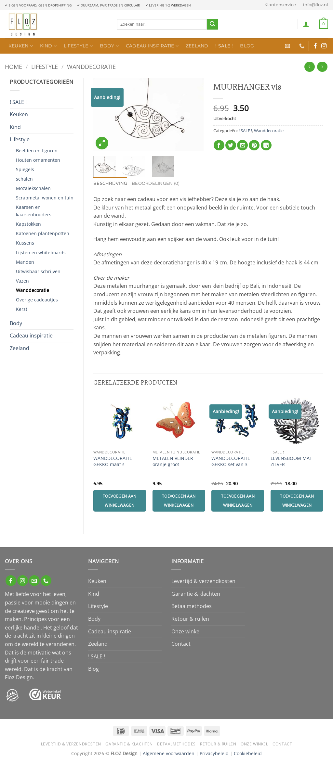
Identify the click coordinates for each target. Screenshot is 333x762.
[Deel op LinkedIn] (266, 145)
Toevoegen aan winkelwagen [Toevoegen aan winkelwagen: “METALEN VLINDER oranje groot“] (179, 501)
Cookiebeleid (248, 753)
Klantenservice (280, 4)
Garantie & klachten (195, 593)
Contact (181, 643)
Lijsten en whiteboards (41, 252)
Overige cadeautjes (37, 300)
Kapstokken (28, 224)
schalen (24, 179)
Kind (48, 46)
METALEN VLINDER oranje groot (173, 461)
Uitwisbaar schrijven (38, 271)
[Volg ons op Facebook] (315, 46)
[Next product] (309, 67)
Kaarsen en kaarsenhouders (33, 211)
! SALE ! (224, 46)
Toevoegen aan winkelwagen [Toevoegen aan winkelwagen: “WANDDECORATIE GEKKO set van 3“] (238, 501)
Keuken (20, 46)
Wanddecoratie (91, 66)
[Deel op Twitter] (230, 145)
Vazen (22, 281)
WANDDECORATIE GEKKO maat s (112, 461)
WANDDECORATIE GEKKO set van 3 (230, 461)
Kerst (21, 309)
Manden (25, 262)
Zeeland (197, 46)
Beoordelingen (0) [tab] (156, 183)
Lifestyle (78, 46)
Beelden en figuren (37, 150)
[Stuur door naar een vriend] (242, 145)
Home (13, 66)
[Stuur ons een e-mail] (34, 580)
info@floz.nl (315, 4)
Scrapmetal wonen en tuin (44, 198)
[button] (306, 24)
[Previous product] (322, 67)
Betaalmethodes (191, 606)
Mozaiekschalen (33, 188)
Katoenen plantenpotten (42, 233)
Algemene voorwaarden (168, 753)
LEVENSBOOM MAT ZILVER (291, 461)
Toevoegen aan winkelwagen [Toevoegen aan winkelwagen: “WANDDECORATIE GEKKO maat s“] (120, 501)
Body (109, 46)
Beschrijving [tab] (110, 183)
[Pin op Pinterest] (254, 145)
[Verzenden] (212, 24)
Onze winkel (186, 631)
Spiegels (25, 169)
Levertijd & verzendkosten (203, 581)
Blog (247, 46)
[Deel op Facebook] (219, 145)
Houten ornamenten (38, 160)
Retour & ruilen (190, 618)
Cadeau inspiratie (152, 46)
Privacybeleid (214, 753)
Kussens (25, 243)
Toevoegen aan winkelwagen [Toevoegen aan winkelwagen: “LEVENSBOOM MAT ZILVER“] (297, 501)
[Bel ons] (46, 580)
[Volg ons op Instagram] (323, 46)
